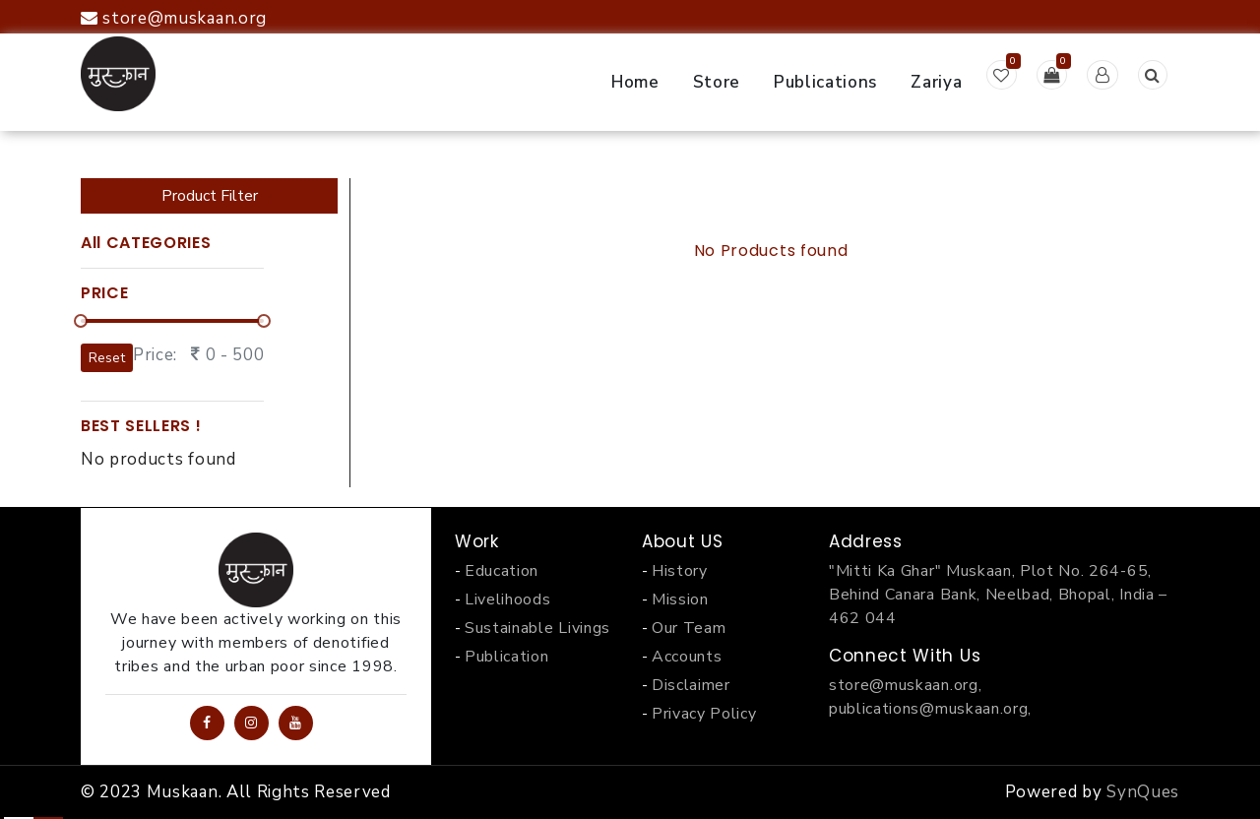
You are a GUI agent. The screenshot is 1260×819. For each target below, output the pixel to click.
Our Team (688, 628)
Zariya (936, 82)
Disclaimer (691, 685)
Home (635, 82)
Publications (825, 82)
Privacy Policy (704, 713)
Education (501, 571)
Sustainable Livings (537, 628)
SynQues (1142, 792)
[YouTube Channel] (296, 723)
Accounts (687, 656)
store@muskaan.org (174, 18)
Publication (506, 656)
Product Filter (209, 196)
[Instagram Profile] (251, 723)
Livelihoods (507, 599)
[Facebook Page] (207, 723)
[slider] (81, 321)
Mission (680, 599)
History (680, 571)
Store (716, 82)
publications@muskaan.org (928, 709)
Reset (107, 357)
